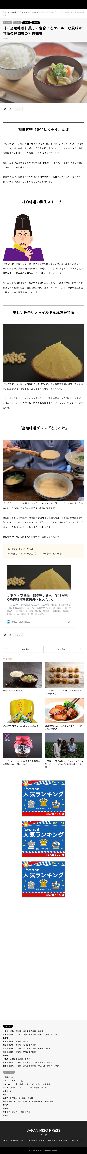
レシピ (5, 1087)
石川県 (18, 1041)
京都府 (11, 1062)
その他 (14, 1084)
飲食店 (5, 1115)
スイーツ (22, 1087)
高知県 (33, 1045)
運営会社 (6, 1140)
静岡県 (35, 23)
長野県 (27, 1059)
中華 (30, 1087)
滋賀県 (49, 1062)
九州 (4, 1034)
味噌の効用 (27, 1101)
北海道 (5, 1038)
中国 (4, 1031)
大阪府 (35, 1062)
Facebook (41, 1135)
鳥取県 (40, 1031)
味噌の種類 (7, 23)
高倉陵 (30, 1098)
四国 (4, 1045)
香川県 (25, 1045)
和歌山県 (26, 1062)
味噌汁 (36, 1087)
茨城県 (57, 1065)
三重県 (11, 1052)
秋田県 (40, 1048)
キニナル (6, 1084)
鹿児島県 (56, 1034)
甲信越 (5, 1059)
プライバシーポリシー (33, 1140)
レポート (15, 1080)
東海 (26, 23)
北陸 (4, 1041)
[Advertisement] (43, 939)
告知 (23, 1080)
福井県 (25, 1041)
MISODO (13, 1098)
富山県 (11, 1041)
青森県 (47, 1048)
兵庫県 (18, 1062)
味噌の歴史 (38, 1101)
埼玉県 (18, 1065)
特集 (4, 1112)
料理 (28, 1112)
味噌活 (5, 1098)
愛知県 (25, 1052)
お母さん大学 (76, 1140)
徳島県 (11, 1045)
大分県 (18, 1034)
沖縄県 (5, 1055)
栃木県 (33, 1065)
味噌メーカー (8, 1091)
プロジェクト (14, 1112)
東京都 (25, 1065)
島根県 (25, 1031)
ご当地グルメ (8, 1077)
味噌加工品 (40, 1084)
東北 (4, 1048)
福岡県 (40, 1034)
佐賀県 (11, 1034)
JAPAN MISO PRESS (43, 1130)
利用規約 (48, 1140)
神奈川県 (41, 1065)
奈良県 (42, 1062)
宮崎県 (25, 1034)
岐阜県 (18, 1052)
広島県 (33, 1031)
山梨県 (12, 1059)
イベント (6, 1080)
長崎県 (47, 1034)
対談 (23, 1112)
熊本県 (33, 1034)
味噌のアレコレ (15, 1101)
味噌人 (5, 1094)
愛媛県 (18, 1045)
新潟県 (20, 1059)
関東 (4, 1065)
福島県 (33, 1048)
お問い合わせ (18, 1140)
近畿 (4, 1062)
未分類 (5, 1108)
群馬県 (49, 1065)
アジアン (13, 1087)
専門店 (5, 1105)
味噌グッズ (29, 1084)
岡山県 (18, 1031)
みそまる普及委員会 (61, 1140)
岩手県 (25, 1048)
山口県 (11, 1031)
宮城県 (11, 1048)
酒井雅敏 (22, 1098)
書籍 (48, 1084)
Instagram (46, 1135)
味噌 (21, 1084)
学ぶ (17, 23)
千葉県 (11, 1065)
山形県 (18, 1048)
